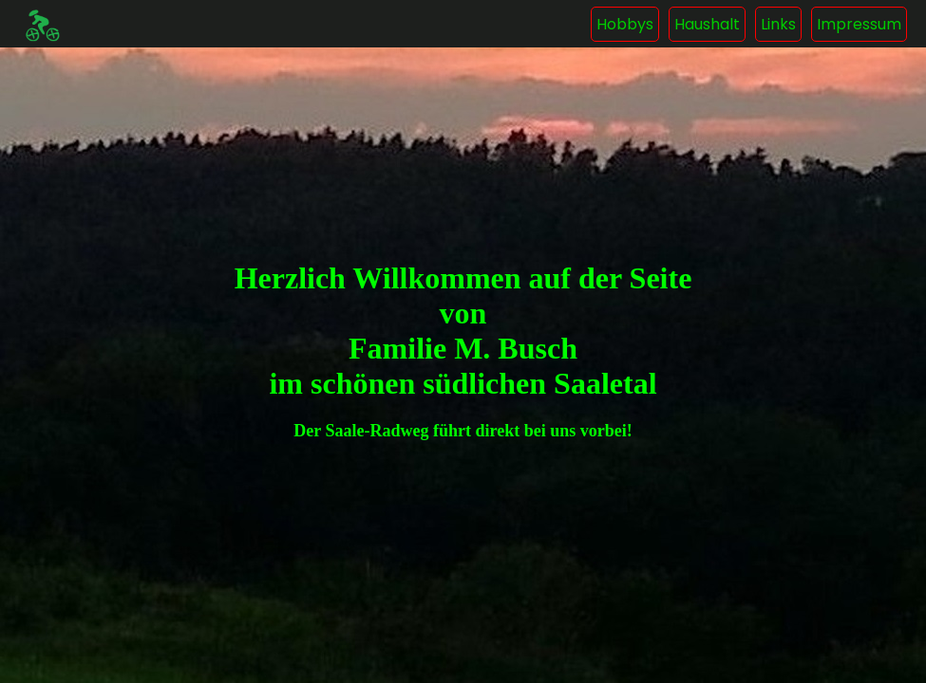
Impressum (859, 24)
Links (778, 24)
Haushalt (707, 24)
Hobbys (624, 24)
